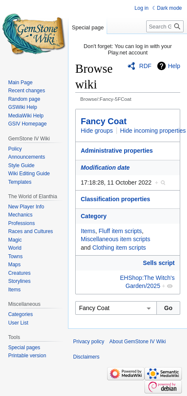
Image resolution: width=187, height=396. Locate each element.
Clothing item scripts (119, 247)
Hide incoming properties (153, 130)
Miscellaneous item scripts (115, 239)
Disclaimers (86, 357)
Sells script (159, 262)
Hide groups (97, 130)
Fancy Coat (104, 121)
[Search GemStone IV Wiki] (165, 26)
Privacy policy (88, 342)
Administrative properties (117, 150)
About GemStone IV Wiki (137, 342)
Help (174, 66)
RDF (145, 66)
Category (94, 216)
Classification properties (115, 199)
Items (88, 231)
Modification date (105, 167)
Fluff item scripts (120, 231)
